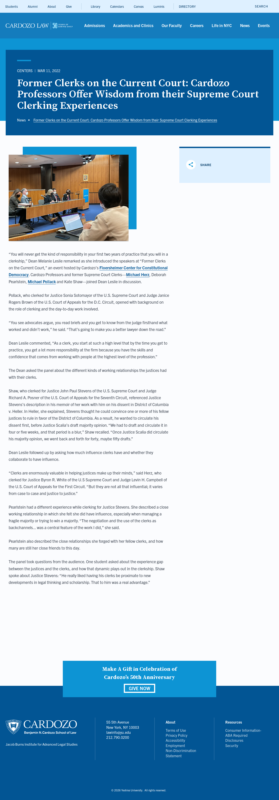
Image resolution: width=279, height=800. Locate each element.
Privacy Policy (176, 735)
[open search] (261, 6)
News (21, 120)
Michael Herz (137, 274)
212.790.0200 (117, 737)
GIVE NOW (139, 688)
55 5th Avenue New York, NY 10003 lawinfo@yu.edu (122, 727)
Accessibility (175, 740)
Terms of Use (176, 730)
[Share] (200, 164)
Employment (175, 745)
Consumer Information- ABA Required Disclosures (243, 735)
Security (231, 745)
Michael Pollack (42, 281)
